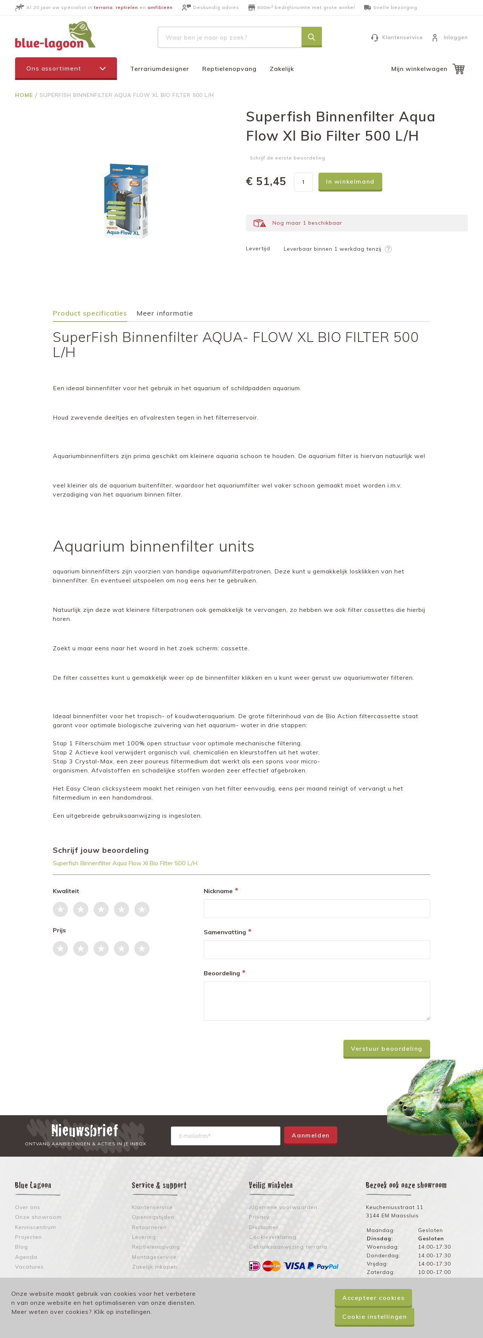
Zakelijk (282, 68)
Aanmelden (310, 1135)
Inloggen (456, 37)
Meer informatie (165, 313)
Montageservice (154, 1257)
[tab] (94, 316)
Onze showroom (38, 1217)
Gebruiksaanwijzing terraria (288, 1246)
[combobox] (240, 37)
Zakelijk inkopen (154, 1266)
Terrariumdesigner (159, 68)
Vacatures (29, 1266)
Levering (144, 1237)
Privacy (259, 1217)
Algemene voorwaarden (283, 1207)
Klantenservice (402, 37)
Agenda (26, 1257)
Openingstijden (153, 1217)
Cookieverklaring (273, 1237)
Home (25, 95)
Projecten (28, 1237)
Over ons (27, 1207)
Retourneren (149, 1227)
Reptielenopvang (229, 68)
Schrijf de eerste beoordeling (287, 158)
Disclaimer (263, 1227)
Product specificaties (90, 313)
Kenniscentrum (35, 1227)
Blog (21, 1246)
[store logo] (55, 36)
